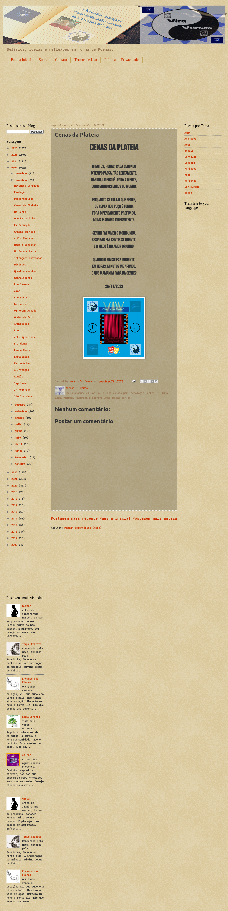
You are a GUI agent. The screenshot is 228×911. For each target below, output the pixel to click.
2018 (15, 498)
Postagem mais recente (74, 518)
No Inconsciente (25, 251)
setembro (21, 411)
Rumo (17, 330)
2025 (15, 154)
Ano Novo (190, 138)
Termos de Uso (85, 60)
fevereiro (22, 457)
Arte (187, 144)
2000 (15, 544)
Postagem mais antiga (155, 518)
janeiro (21, 463)
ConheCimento (23, 277)
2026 (15, 148)
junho (19, 430)
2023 (15, 168)
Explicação (21, 356)
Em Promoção (22, 225)
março (19, 450)
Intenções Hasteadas (28, 258)
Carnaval (190, 156)
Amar (17, 290)
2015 (15, 518)
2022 (15, 472)
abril (19, 444)
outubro (21, 404)
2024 (15, 161)
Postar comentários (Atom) (82, 527)
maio (18, 437)
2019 (15, 492)
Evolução (20, 192)
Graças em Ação (24, 231)
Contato (61, 60)
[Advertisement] (114, 90)
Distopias (20, 304)
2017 (15, 505)
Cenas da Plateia (26, 205)
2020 (15, 485)
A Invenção (21, 369)
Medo (187, 174)
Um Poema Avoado (25, 310)
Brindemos (20, 343)
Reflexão (190, 180)
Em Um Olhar (22, 363)
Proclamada (21, 284)
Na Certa (20, 211)
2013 (15, 531)
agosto (20, 417)
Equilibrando (31, 716)
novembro (21, 180)
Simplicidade (23, 396)
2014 (15, 524)
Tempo (188, 192)
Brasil (188, 150)
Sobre (43, 60)
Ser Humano (191, 186)
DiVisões (20, 264)
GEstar (26, 605)
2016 (15, 511)
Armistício (21, 323)
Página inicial (21, 60)
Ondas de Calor (24, 317)
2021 (15, 478)
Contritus (20, 297)
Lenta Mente (22, 350)
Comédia (189, 162)
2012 (15, 538)
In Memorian (22, 389)
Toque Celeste (31, 644)
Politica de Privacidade (121, 60)
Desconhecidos (23, 198)
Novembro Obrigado (26, 185)
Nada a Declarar (25, 244)
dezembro (21, 173)
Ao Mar (26, 754)
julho (19, 424)
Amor (187, 132)
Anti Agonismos (24, 337)
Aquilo (18, 376)
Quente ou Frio (24, 218)
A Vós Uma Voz (23, 238)
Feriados (190, 168)
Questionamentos (25, 271)
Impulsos (20, 383)
